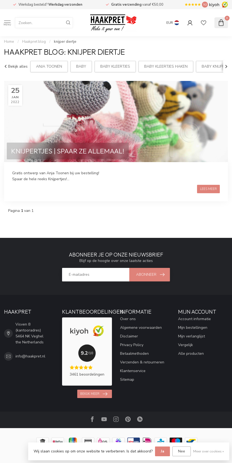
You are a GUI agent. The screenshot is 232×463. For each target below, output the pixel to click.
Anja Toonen (49, 66)
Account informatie (194, 318)
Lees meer (208, 189)
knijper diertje (65, 41)
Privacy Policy (131, 344)
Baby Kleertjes (115, 66)
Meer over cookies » (208, 451)
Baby (81, 66)
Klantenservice (133, 370)
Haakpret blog (34, 41)
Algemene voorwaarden (141, 327)
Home (9, 41)
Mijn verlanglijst (191, 336)
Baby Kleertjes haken (166, 66)
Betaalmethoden (134, 353)
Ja (162, 451)
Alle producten (191, 353)
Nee (181, 451)
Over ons (128, 318)
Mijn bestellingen (192, 327)
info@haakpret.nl (30, 356)
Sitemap (127, 379)
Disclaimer (129, 336)
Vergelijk (185, 344)
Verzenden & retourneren (142, 362)
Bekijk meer (93, 394)
